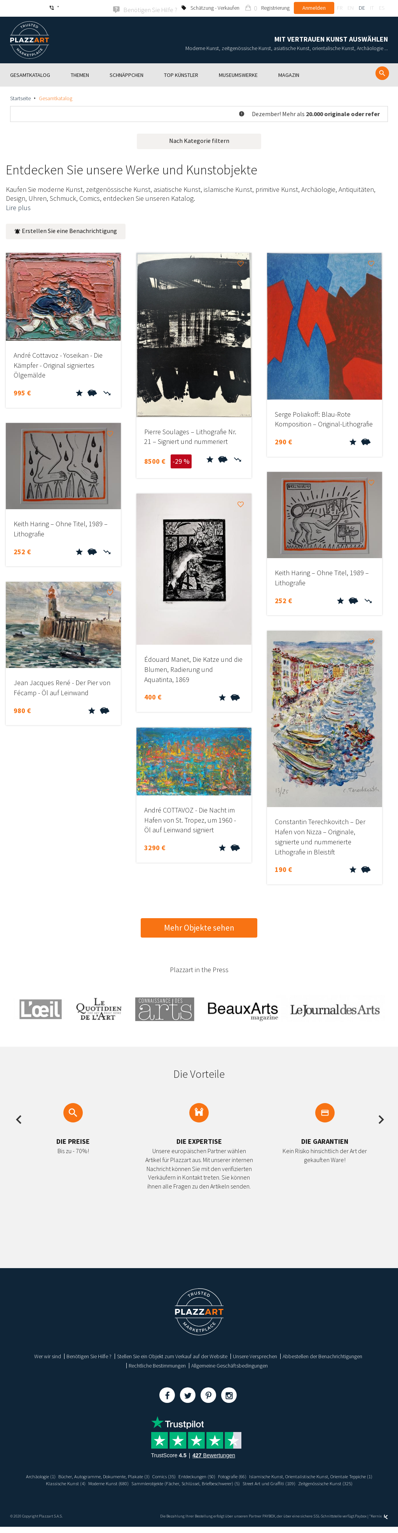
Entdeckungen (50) (265, 1475)
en (350, 7)
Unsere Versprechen (255, 1355)
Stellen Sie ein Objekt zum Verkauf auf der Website (172, 1355)
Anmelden (314, 7)
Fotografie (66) (305, 1475)
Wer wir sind (47, 1355)
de (362, 7)
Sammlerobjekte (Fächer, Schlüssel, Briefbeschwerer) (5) (317, 1482)
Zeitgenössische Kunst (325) (229, 1489)
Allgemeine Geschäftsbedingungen (229, 1364)
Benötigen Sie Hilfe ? (89, 1355)
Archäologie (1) (93, 1475)
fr (339, 7)
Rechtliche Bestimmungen (157, 1364)
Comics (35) (229, 1475)
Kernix (379, 1522)
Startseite (20, 97)
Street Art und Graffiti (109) (167, 1489)
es (381, 7)
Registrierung (275, 7)
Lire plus (18, 206)
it (372, 7)
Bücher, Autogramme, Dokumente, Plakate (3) (163, 1475)
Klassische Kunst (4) (182, 1482)
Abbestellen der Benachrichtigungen (322, 1355)
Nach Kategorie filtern (199, 140)
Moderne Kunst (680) (230, 1482)
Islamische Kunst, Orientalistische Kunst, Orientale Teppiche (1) (87, 1482)
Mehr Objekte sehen (199, 927)
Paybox (361, 1522)
